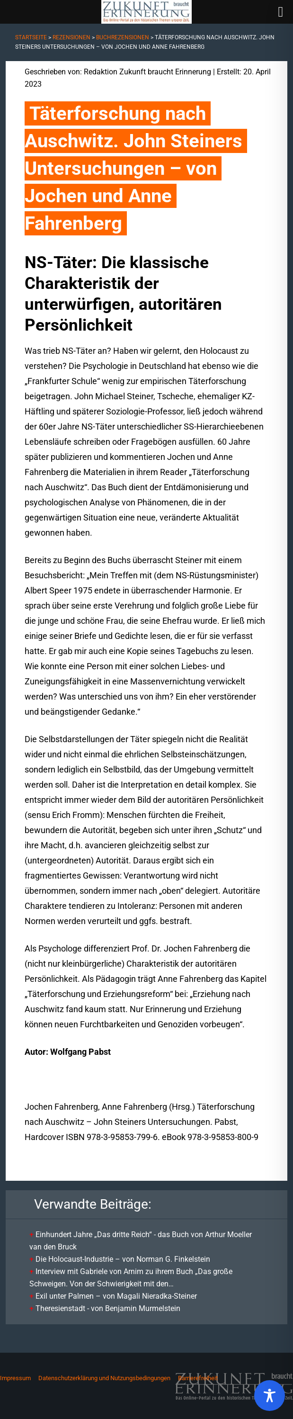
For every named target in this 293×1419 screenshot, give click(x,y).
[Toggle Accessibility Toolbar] (269, 1395)
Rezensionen (71, 37)
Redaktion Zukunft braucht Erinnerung (147, 71)
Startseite (31, 37)
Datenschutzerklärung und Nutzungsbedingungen (104, 1378)
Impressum (15, 1378)
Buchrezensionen (122, 37)
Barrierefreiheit (198, 1378)
